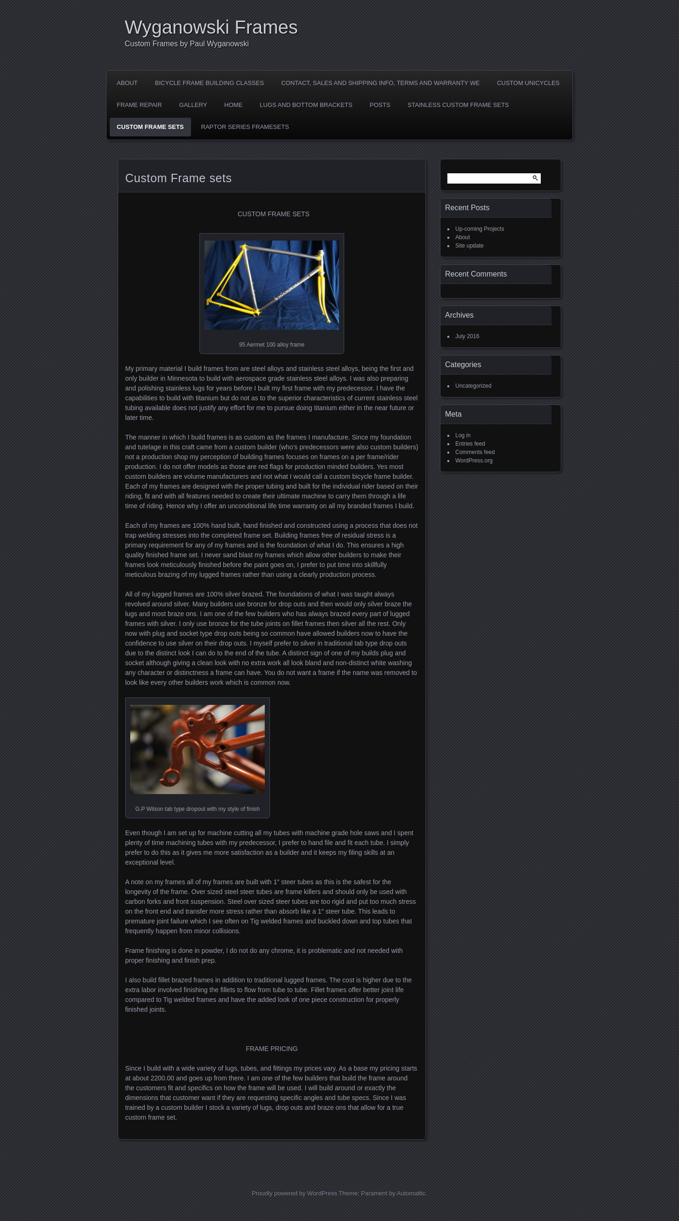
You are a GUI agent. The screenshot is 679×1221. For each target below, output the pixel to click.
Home (233, 104)
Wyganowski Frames (211, 27)
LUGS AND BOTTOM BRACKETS (306, 104)
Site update (469, 245)
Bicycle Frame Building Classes (209, 82)
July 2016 (467, 336)
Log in (463, 435)
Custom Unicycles (528, 82)
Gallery (193, 104)
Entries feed (470, 443)
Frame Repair (139, 104)
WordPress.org (474, 460)
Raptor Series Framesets (245, 126)
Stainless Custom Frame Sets (458, 104)
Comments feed (475, 452)
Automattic (411, 1193)
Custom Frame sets (150, 126)
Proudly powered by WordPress (294, 1193)
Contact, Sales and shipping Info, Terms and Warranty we (380, 82)
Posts (380, 104)
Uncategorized (473, 386)
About (127, 82)
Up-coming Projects (479, 229)
